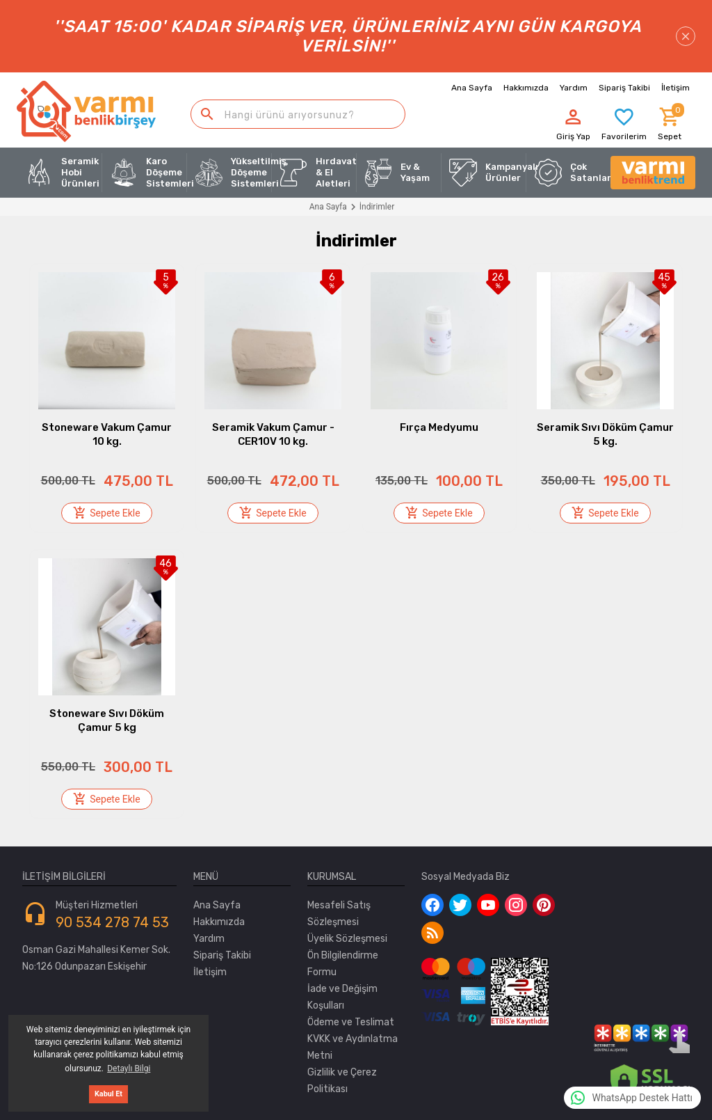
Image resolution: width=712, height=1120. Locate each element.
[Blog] (432, 933)
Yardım (209, 939)
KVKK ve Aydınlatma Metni (352, 1047)
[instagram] (516, 905)
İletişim (210, 972)
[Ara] (207, 114)
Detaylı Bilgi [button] (128, 1068)
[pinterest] (544, 905)
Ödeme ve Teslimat (350, 1022)
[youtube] (488, 905)
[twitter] (460, 905)
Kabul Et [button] (108, 1093)
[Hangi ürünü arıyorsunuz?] (298, 114)
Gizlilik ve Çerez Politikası (342, 1080)
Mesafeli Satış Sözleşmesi (339, 913)
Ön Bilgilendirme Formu (342, 963)
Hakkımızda (526, 88)
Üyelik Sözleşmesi (347, 939)
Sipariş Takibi (222, 955)
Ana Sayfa (471, 88)
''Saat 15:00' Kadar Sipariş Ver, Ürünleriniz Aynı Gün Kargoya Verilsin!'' (374, 36)
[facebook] (432, 905)
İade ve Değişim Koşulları (342, 997)
